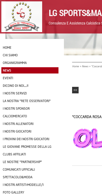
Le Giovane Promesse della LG (27, 147)
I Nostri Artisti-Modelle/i (23, 185)
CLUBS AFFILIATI (14, 154)
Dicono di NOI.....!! (15, 86)
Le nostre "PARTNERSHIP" (22, 162)
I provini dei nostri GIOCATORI (26, 139)
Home (75, 66)
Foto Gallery (13, 192)
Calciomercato (15, 116)
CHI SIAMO (10, 55)
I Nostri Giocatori (17, 131)
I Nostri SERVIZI (15, 93)
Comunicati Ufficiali (19, 169)
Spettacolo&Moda (17, 177)
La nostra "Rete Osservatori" (27, 101)
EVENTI (8, 78)
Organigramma (15, 63)
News (85, 66)
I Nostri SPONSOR (16, 108)
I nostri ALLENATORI (18, 124)
